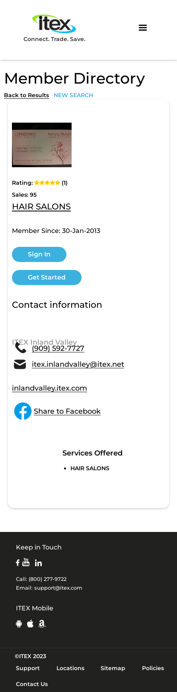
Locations (70, 668)
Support (28, 668)
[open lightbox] (42, 145)
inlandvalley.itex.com (49, 388)
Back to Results (26, 95)
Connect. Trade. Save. (54, 28)
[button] (143, 28)
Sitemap (113, 668)
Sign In (39, 254)
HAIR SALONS (41, 207)
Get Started (47, 277)
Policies (153, 668)
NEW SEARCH (73, 95)
